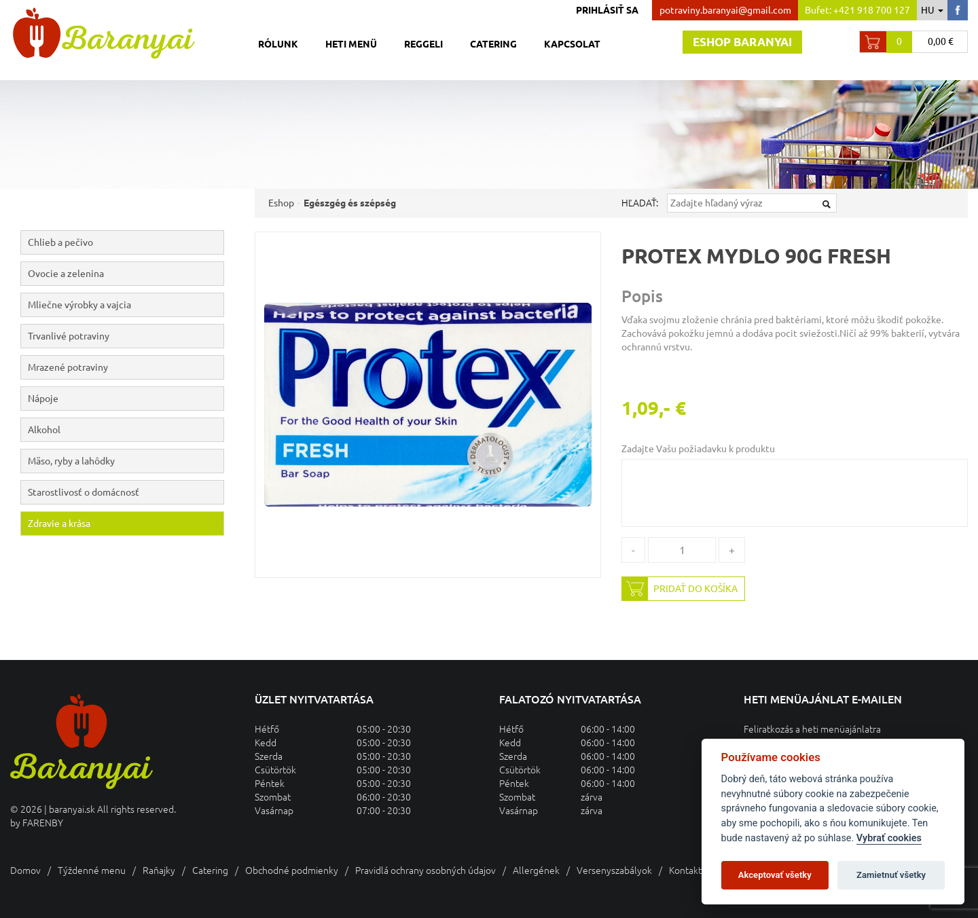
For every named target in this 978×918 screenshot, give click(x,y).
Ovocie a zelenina (125, 273)
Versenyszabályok (614, 870)
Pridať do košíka (680, 588)
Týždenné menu (92, 870)
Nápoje (125, 398)
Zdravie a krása (59, 523)
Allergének (536, 870)
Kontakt (685, 870)
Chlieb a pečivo (125, 242)
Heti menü (351, 44)
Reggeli (423, 44)
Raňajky (159, 870)
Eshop (281, 203)
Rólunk (278, 44)
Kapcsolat (572, 44)
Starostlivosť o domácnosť (83, 492)
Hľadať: (639, 203)
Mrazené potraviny (125, 367)
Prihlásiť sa (607, 10)
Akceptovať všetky (775, 875)
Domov (25, 870)
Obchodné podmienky (291, 870)
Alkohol (125, 429)
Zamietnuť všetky (891, 875)
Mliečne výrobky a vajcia (125, 304)
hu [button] (932, 10)
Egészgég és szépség (350, 203)
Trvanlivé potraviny (125, 336)
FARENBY (42, 823)
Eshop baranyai (742, 41)
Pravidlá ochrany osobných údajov (425, 870)
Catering (493, 44)
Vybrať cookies (889, 838)
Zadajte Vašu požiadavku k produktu (698, 448)
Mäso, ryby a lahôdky (125, 461)
